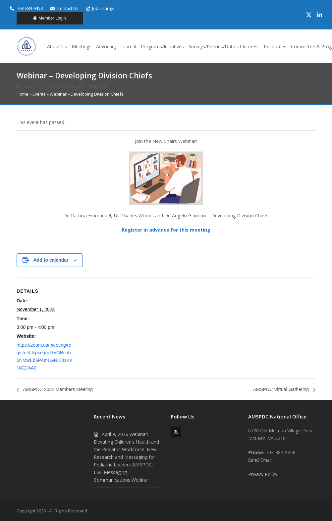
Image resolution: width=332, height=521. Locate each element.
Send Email (260, 460)
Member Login (49, 18)
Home (22, 94)
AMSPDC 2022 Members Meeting (57, 389)
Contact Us (64, 8)
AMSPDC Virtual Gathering (281, 389)
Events (39, 94)
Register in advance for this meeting (166, 230)
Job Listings (100, 8)
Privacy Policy (262, 474)
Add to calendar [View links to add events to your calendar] (51, 260)
